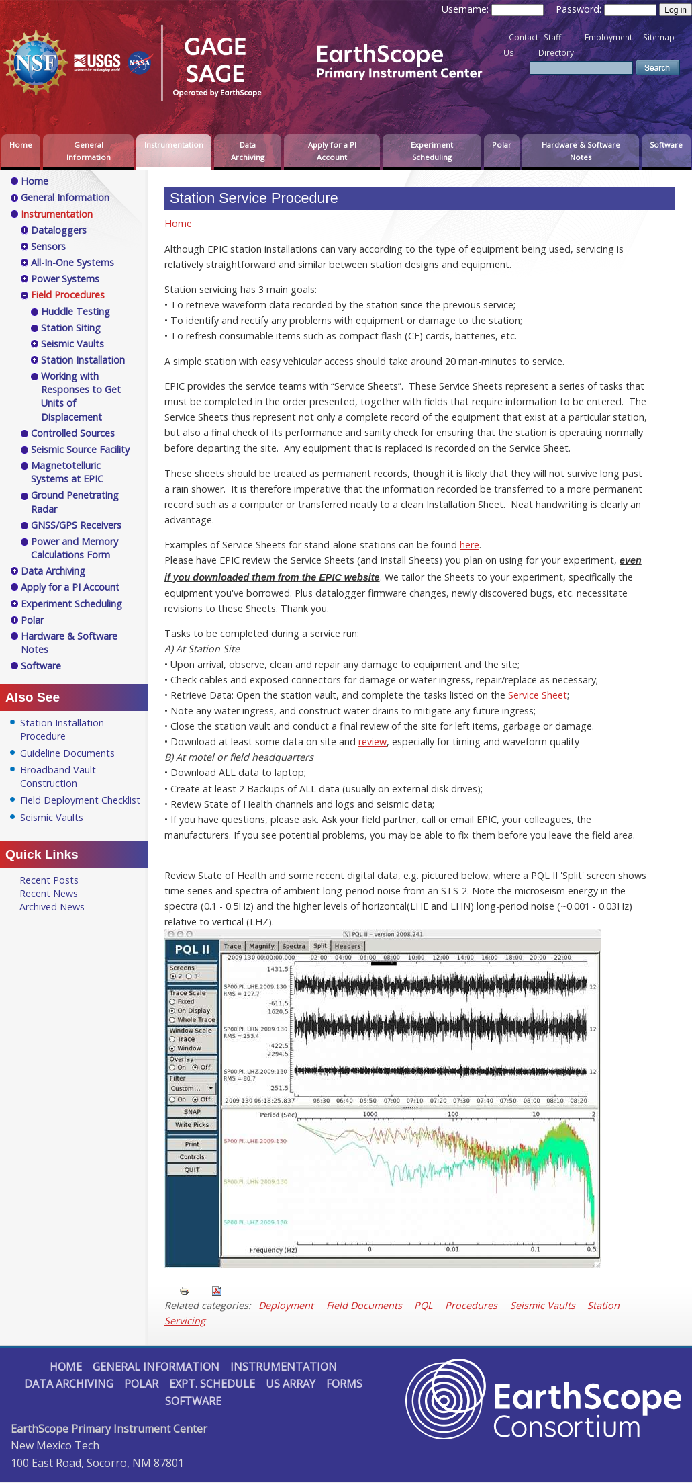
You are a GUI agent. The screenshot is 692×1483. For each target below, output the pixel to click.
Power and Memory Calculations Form (74, 548)
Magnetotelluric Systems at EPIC (67, 472)
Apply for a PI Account (332, 151)
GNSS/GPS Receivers (76, 525)
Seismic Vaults (542, 1305)
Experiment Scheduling (432, 151)
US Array (290, 1383)
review (372, 741)
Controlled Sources (73, 433)
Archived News (52, 906)
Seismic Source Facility (80, 449)
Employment (608, 37)
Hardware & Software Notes (581, 151)
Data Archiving (247, 151)
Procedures (471, 1305)
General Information (88, 151)
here (469, 544)
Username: (466, 9)
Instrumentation (173, 145)
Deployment (285, 1305)
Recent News (48, 893)
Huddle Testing (75, 311)
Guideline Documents (67, 753)
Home (20, 145)
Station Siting (71, 327)
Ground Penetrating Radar (75, 502)
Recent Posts (49, 880)
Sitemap (659, 37)
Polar (501, 145)
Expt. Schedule (212, 1383)
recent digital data (357, 875)
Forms (344, 1383)
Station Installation (83, 359)
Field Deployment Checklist (80, 800)
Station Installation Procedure (62, 729)
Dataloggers (59, 230)
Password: (580, 9)
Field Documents (364, 1305)
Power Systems (65, 278)
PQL (423, 1305)
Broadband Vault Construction (58, 776)
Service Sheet (537, 695)
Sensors (48, 246)
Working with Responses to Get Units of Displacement (81, 396)
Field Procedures (68, 294)
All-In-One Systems (72, 262)
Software (666, 145)
